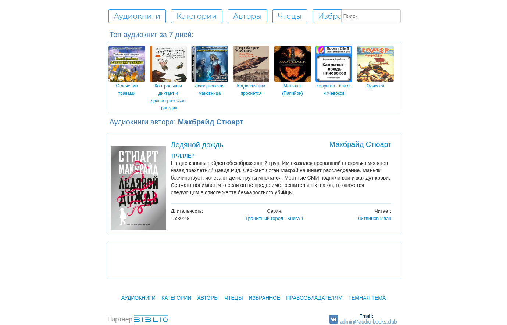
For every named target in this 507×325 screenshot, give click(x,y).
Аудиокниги (138, 298)
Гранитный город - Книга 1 (275, 218)
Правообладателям (314, 298)
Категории (176, 298)
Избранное (339, 16)
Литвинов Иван (374, 218)
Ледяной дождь (197, 145)
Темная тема (367, 298)
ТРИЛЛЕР (182, 156)
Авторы (207, 298)
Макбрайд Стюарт (360, 144)
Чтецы (234, 298)
